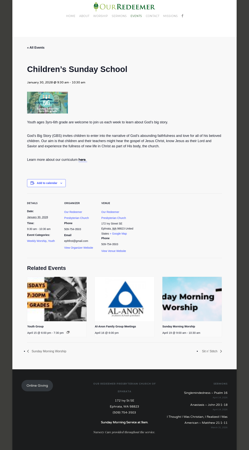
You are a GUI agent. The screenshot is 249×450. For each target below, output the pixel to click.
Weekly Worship (37, 240)
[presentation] (57, 299)
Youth (51, 240)
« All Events (35, 47)
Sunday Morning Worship (178, 326)
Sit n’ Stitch (210, 351)
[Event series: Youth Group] (68, 332)
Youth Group (35, 326)
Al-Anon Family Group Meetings (115, 326)
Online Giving (37, 385)
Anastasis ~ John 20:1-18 (209, 405)
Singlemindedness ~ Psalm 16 (206, 393)
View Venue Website (113, 251)
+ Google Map (118, 233)
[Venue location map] (158, 219)
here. (82, 160)
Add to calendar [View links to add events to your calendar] (47, 183)
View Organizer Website (78, 247)
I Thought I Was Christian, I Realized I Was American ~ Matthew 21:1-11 (197, 420)
